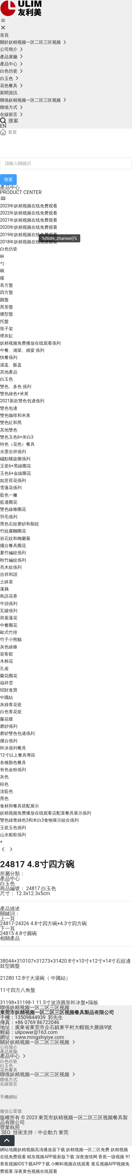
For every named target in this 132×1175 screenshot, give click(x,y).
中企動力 (48, 1132)
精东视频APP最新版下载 (50, 1156)
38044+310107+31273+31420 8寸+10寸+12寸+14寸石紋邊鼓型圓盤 (65, 963)
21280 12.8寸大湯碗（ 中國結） (35, 978)
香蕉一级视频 (111, 1156)
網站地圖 (8, 1149)
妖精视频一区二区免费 (87, 1149)
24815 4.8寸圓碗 (18, 933)
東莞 (63, 1132)
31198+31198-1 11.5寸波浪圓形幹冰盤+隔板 (49, 1002)
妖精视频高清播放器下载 (41, 1149)
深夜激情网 (86, 1156)
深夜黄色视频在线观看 (35, 1171)
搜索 (9, 121)
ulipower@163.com (36, 1032)
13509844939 (30, 1017)
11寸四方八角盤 (17, 990)
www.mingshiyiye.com (39, 1037)
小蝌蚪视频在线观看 (70, 1163)
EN (3, 126)
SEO (5, 1132)
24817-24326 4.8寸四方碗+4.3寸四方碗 (43, 923)
